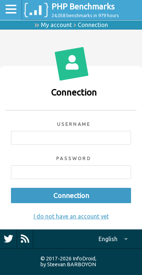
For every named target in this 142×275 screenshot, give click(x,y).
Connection (93, 25)
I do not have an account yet (71, 216)
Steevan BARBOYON (71, 264)
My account (56, 25)
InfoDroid (84, 259)
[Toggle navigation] (11, 10)
